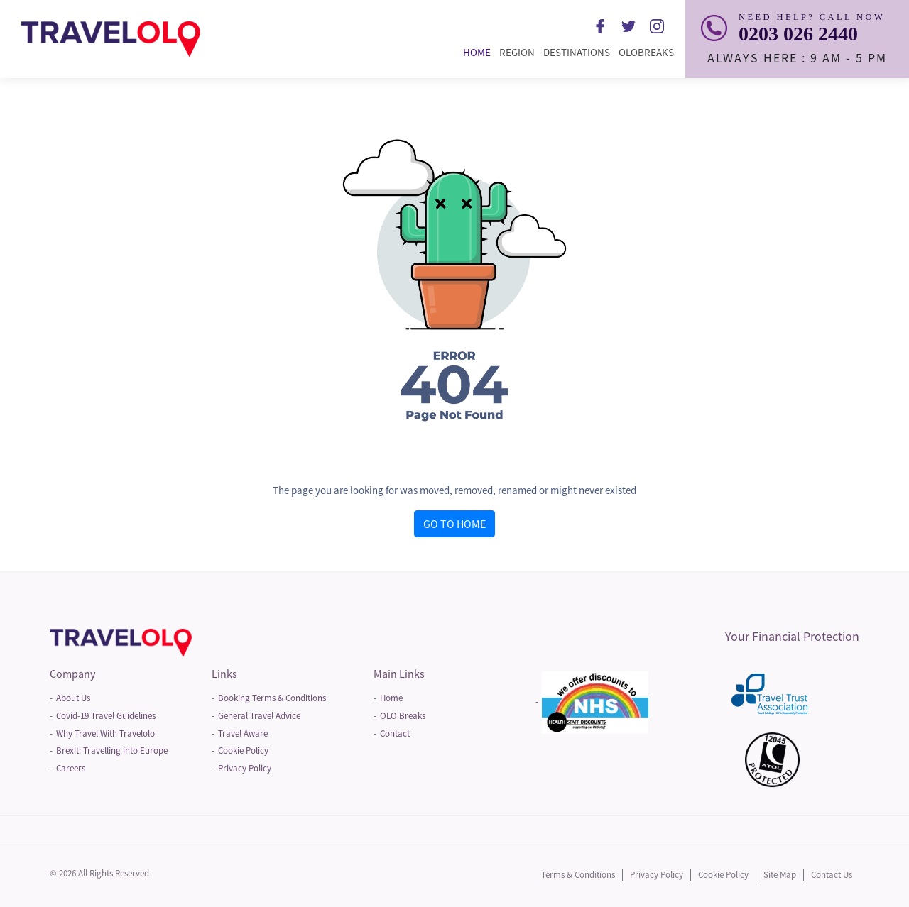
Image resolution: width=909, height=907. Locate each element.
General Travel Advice (259, 716)
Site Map (779, 875)
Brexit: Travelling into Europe (112, 750)
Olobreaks (648, 52)
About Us (73, 698)
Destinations (578, 52)
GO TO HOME (454, 524)
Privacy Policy (244, 768)
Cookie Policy (243, 750)
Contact (395, 733)
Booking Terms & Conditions (272, 698)
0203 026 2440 (798, 34)
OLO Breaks (402, 716)
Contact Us (831, 875)
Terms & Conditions (578, 875)
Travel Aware (243, 733)
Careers (70, 768)
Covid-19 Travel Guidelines (106, 716)
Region (519, 52)
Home (479, 52)
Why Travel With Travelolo (105, 733)
